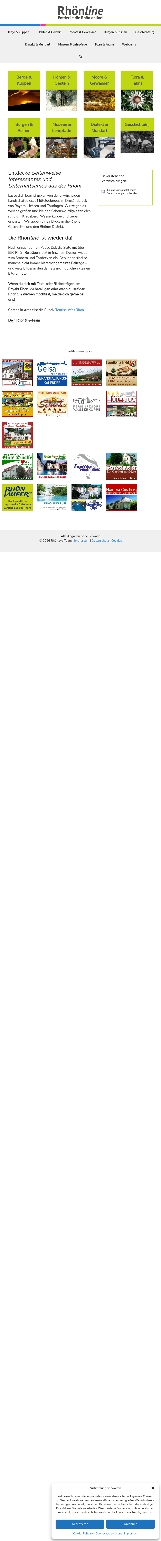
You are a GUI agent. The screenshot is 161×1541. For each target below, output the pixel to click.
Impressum (130, 1533)
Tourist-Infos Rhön (69, 310)
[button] (153, 1488)
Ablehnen (131, 1524)
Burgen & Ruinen (115, 32)
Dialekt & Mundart (37, 44)
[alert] (125, 191)
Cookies (116, 541)
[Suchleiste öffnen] (80, 57)
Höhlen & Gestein (49, 32)
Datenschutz (100, 541)
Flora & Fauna (104, 44)
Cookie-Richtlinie (83, 1533)
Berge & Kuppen (18, 32)
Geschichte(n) (144, 32)
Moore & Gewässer (83, 32)
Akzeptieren (80, 1524)
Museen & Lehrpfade (72, 44)
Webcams (129, 44)
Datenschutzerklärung (109, 1533)
